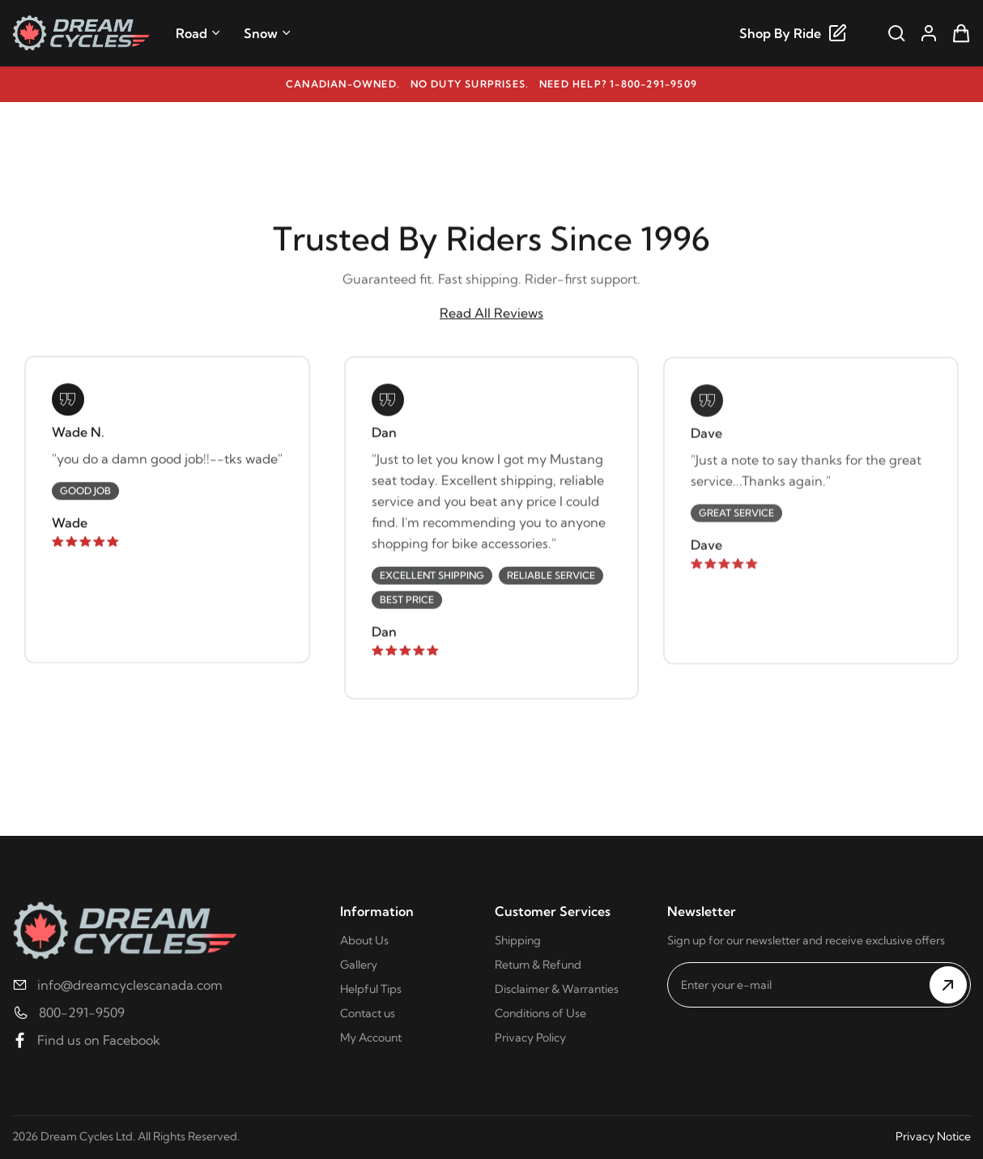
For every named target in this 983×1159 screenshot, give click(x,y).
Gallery (358, 964)
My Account (371, 1037)
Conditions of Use (540, 1013)
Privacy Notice (933, 1136)
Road (198, 33)
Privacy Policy (530, 1037)
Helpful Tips (371, 989)
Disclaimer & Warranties (557, 989)
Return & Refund (538, 964)
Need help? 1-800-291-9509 (618, 84)
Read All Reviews (491, 313)
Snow (267, 33)
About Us (364, 940)
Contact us (367, 1013)
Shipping (518, 940)
